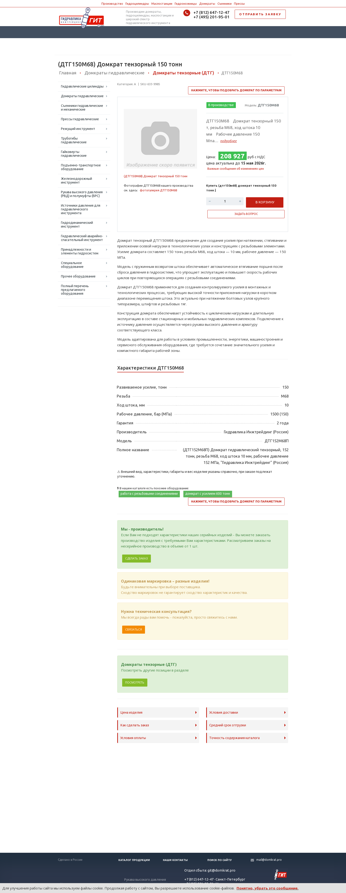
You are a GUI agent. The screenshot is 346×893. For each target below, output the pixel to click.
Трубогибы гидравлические (74, 140)
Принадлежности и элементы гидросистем (79, 251)
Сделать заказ (136, 558)
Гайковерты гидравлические (74, 153)
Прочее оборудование (78, 276)
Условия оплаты (133, 738)
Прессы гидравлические (80, 119)
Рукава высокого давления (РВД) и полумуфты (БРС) (82, 194)
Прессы (239, 3)
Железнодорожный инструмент (76, 180)
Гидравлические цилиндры (82, 86)
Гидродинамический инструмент (77, 224)
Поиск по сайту (219, 860)
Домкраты (207, 3)
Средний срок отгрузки (227, 725)
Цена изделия (131, 712)
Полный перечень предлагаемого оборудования (75, 289)
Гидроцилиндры (137, 3)
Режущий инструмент (78, 129)
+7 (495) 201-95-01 (211, 17)
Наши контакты (175, 860)
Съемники (224, 3)
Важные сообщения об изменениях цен (235, 168)
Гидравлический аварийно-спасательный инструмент (82, 238)
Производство (112, 3)
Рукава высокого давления (145, 879)
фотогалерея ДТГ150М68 (158, 190)
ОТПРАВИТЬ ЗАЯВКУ (260, 14)
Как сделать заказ (134, 725)
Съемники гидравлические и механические (82, 107)
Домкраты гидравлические (82, 96)
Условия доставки (223, 712)
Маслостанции (161, 3)
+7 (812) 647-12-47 (211, 12)
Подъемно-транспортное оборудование (81, 167)
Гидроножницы (186, 3)
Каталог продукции (134, 860)
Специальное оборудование (72, 265)
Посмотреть (134, 682)
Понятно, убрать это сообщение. (267, 888)
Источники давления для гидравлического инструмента (80, 209)
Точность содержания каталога (234, 738)
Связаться (133, 630)
